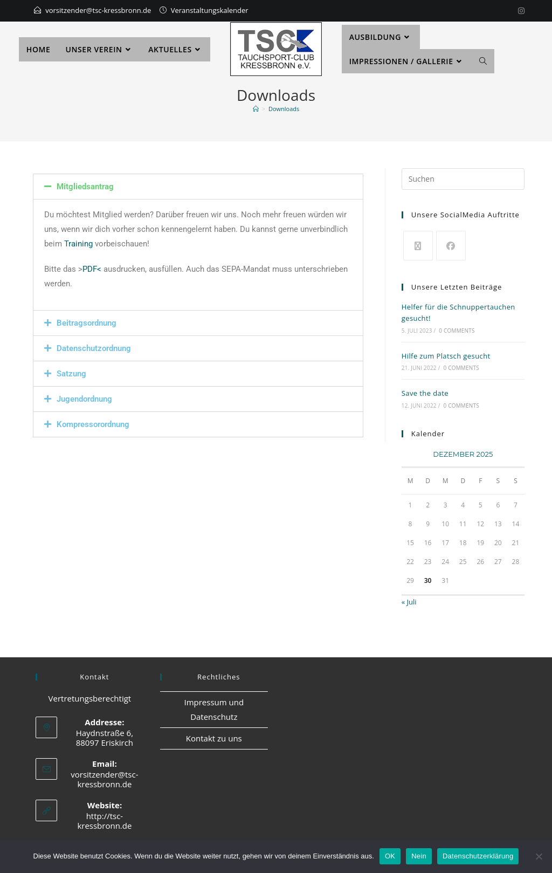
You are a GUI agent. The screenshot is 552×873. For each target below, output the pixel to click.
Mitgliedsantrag (85, 186)
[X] (418, 245)
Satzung (71, 374)
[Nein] (538, 856)
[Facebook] (451, 245)
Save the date (425, 393)
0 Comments (456, 330)
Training (78, 244)
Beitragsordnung (86, 323)
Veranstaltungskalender (210, 10)
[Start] (256, 109)
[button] (198, 186)
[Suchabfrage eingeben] (463, 179)
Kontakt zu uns (214, 738)
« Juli (409, 602)
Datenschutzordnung (94, 348)
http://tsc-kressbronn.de (104, 820)
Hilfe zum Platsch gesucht (446, 356)
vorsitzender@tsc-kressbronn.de (98, 10)
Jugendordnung (84, 399)
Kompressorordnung (93, 424)
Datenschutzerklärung (478, 856)
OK (390, 856)
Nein (418, 856)
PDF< (91, 269)
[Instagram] (520, 10)
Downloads (283, 109)
